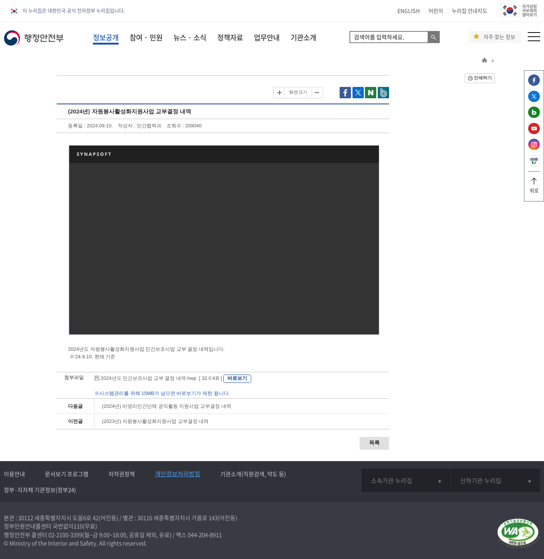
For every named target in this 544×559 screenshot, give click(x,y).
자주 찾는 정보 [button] (499, 37)
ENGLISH (408, 10)
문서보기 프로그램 (66, 474)
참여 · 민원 (146, 37)
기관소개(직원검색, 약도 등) (253, 474)
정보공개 (106, 37)
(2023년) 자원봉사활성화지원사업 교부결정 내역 (155, 421)
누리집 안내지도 (469, 10)
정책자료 (230, 37)
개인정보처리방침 (177, 473)
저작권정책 (121, 474)
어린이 (435, 10)
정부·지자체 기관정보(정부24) (40, 490)
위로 (534, 187)
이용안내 (14, 474)
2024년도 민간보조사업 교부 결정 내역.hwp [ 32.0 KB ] (158, 378)
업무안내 (267, 37)
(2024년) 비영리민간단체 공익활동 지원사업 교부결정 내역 (166, 406)
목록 (374, 443)
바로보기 (237, 378)
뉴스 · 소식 (189, 37)
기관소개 (303, 37)
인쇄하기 (483, 78)
